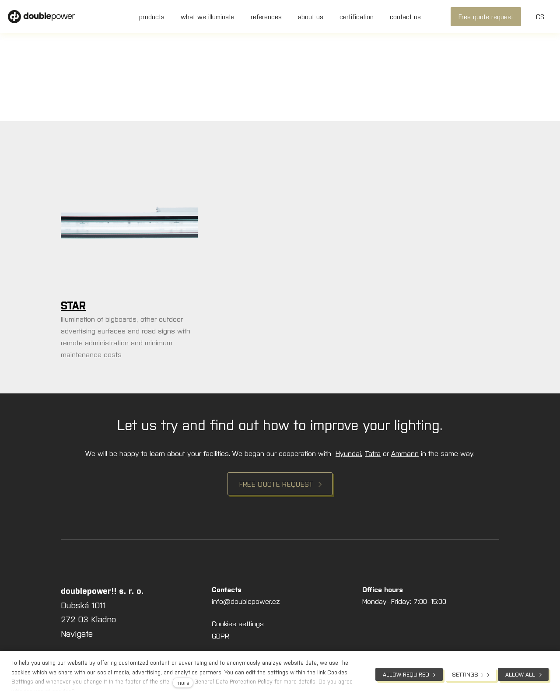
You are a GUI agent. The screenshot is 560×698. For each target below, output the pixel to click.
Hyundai (348, 453)
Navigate (77, 633)
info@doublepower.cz (246, 600)
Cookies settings (238, 623)
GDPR (220, 635)
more (182, 682)
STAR (73, 305)
